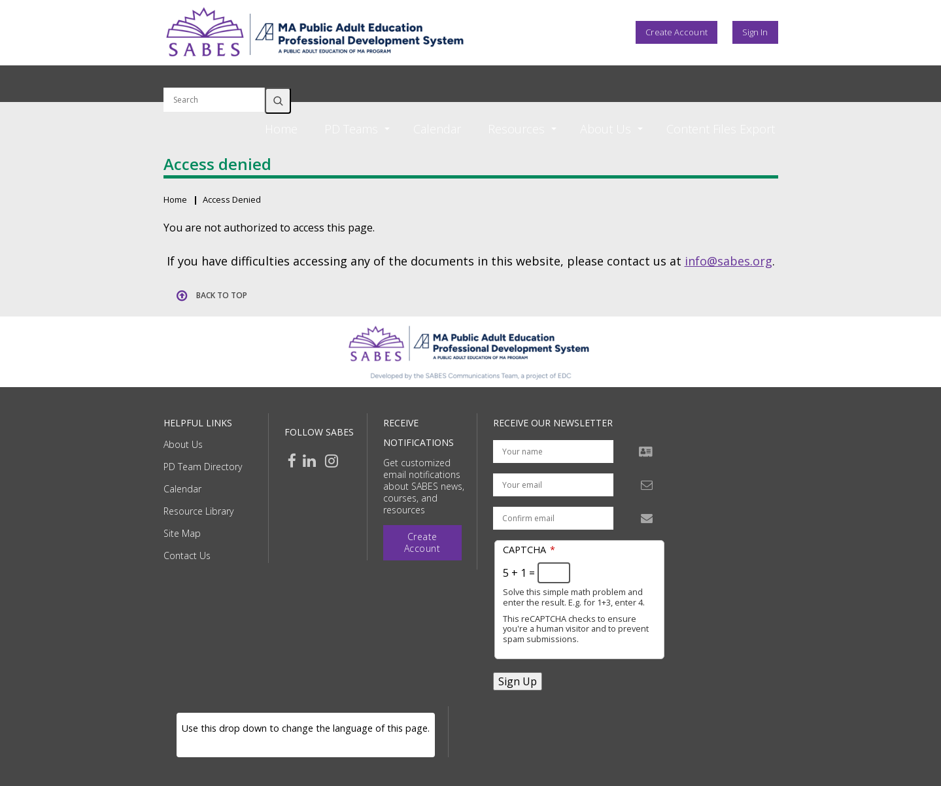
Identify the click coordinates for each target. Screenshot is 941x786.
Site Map (182, 533)
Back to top (221, 295)
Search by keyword (214, 80)
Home (281, 129)
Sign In (755, 32)
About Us (183, 444)
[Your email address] (553, 484)
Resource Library (198, 511)
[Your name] (553, 451)
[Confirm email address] (553, 518)
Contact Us (187, 555)
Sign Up (517, 681)
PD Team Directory (202, 466)
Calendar (437, 129)
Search (278, 101)
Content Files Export (720, 129)
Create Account (676, 32)
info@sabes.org (728, 261)
